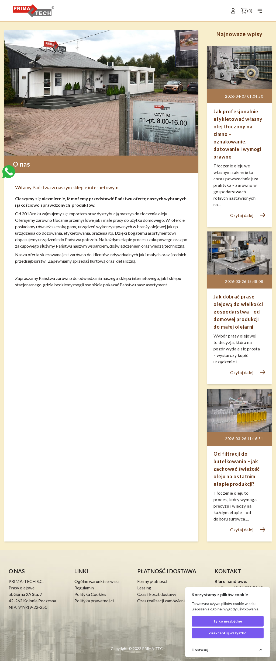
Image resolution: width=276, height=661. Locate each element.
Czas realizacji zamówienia (162, 600)
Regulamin (84, 587)
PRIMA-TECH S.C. (26, 581)
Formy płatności (152, 581)
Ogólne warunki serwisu (96, 581)
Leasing (144, 587)
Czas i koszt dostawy (156, 594)
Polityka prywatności (94, 600)
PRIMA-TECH (153, 648)
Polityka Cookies (90, 594)
